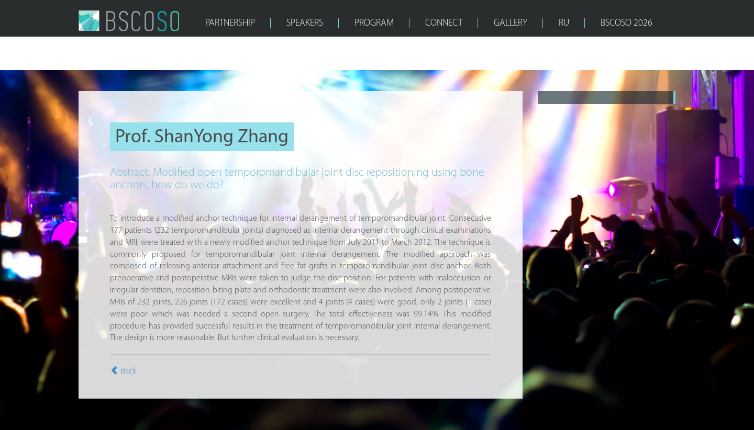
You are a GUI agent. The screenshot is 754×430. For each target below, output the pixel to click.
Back (123, 371)
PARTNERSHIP (230, 23)
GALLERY (510, 23)
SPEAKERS (304, 23)
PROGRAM (374, 23)
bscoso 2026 (626, 23)
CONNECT (443, 23)
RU (564, 23)
